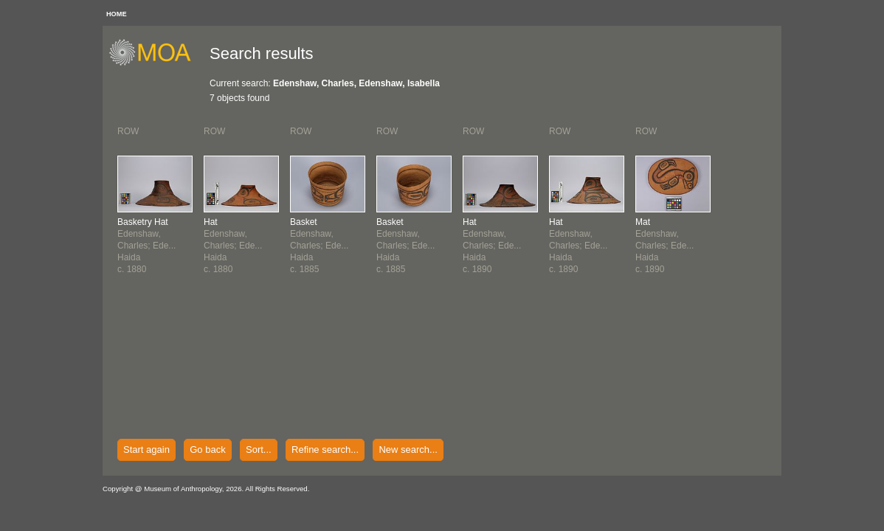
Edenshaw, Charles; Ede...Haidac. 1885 (319, 245)
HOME (116, 14)
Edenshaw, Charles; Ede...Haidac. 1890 (492, 245)
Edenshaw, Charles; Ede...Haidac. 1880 (146, 245)
